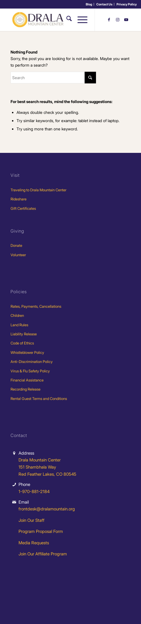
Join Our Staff (31, 520)
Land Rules (19, 325)
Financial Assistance (27, 380)
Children (17, 315)
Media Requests (34, 542)
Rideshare (18, 199)
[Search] (66, 19)
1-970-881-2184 (34, 491)
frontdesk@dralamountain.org (47, 509)
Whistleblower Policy (27, 352)
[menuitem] (89, 4)
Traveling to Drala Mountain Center (38, 190)
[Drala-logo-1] (59, 19)
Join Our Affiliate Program (43, 554)
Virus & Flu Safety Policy (30, 371)
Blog (89, 4)
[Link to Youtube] (126, 19)
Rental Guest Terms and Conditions (39, 398)
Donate (16, 245)
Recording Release (25, 389)
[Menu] (79, 19)
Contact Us (104, 4)
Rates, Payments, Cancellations (36, 306)
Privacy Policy (127, 4)
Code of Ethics (22, 343)
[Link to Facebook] (109, 19)
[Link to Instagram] (117, 19)
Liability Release (24, 334)
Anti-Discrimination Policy (32, 361)
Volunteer (18, 255)
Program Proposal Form (41, 531)
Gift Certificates (23, 208)
